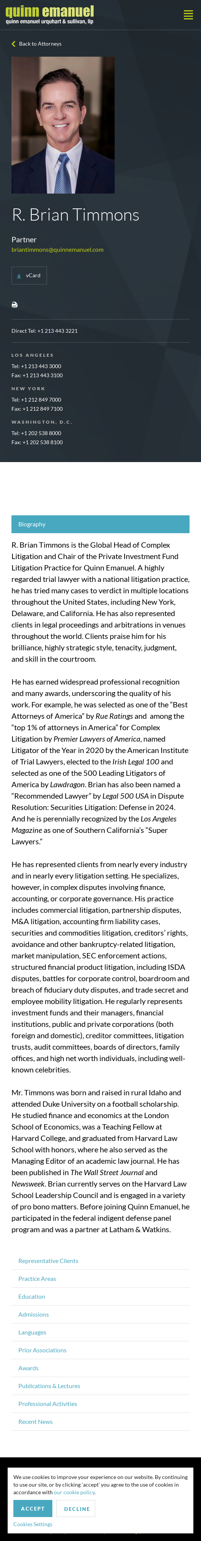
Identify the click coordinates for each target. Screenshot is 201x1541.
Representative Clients (48, 1260)
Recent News (35, 1421)
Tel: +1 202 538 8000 (36, 433)
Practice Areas (37, 1278)
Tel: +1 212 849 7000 (36, 399)
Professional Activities (47, 1403)
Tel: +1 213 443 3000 (36, 366)
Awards (28, 1367)
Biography (31, 523)
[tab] (100, 524)
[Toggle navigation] (188, 15)
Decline (77, 1509)
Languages (32, 1332)
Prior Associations (42, 1350)
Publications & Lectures (49, 1385)
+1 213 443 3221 (57, 330)
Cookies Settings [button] (32, 1524)
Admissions (33, 1314)
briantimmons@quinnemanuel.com (57, 249)
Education (31, 1296)
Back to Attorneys (40, 43)
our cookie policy (74, 1492)
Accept (33, 1509)
